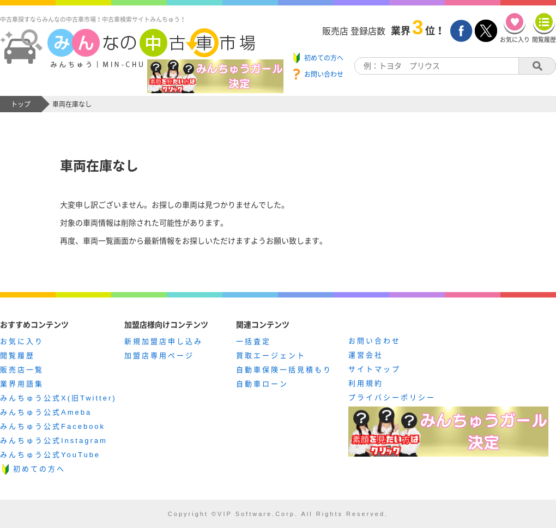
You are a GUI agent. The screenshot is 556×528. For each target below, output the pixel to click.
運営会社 (365, 355)
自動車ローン (262, 384)
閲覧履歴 (17, 355)
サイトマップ (374, 369)
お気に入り (22, 341)
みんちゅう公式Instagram (53, 440)
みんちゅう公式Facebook (52, 426)
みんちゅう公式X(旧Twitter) (58, 398)
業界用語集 (22, 384)
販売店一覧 (22, 370)
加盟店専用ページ (159, 355)
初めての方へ (39, 469)
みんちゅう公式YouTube (50, 455)
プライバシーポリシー (392, 397)
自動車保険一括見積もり (284, 370)
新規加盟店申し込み (163, 341)
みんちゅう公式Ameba (46, 412)
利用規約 (365, 383)
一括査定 (253, 341)
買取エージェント (271, 355)
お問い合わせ (374, 341)
